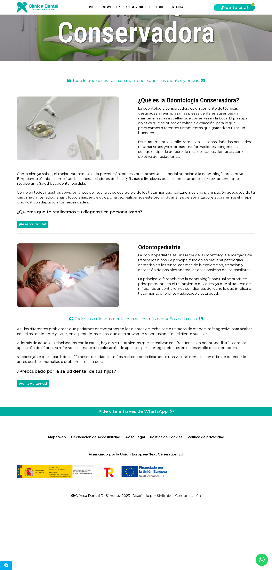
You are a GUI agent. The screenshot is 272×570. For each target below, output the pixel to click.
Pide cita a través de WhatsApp (136, 411)
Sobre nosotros (138, 7)
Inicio (93, 7)
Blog (159, 7)
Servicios (110, 7)
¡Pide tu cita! (234, 7)
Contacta (176, 7)
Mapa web (57, 437)
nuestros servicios (61, 192)
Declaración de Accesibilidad (95, 437)
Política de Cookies (166, 437)
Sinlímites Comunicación (179, 496)
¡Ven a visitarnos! (33, 384)
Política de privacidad (206, 437)
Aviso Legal (135, 437)
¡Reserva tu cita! (32, 224)
